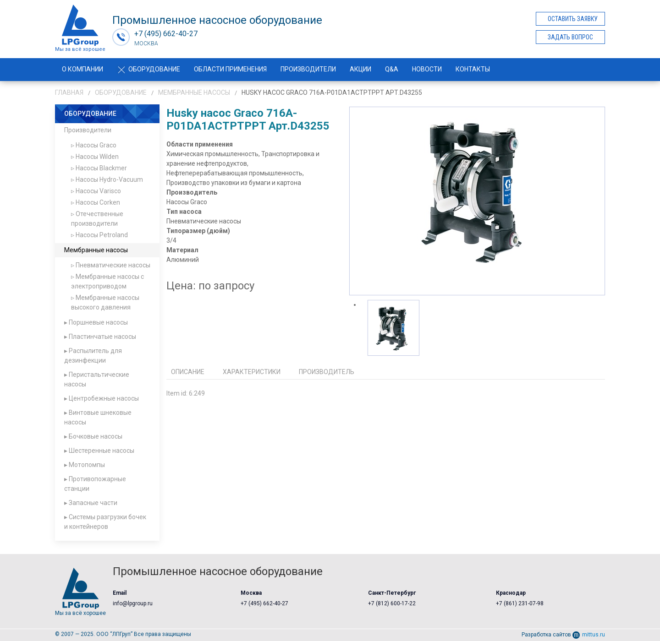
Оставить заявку (573, 18)
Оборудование (148, 69)
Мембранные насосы (194, 92)
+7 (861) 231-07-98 (520, 603)
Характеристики (251, 371)
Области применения (230, 69)
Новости (427, 69)
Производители (308, 69)
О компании (82, 69)
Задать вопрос (570, 37)
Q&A (391, 69)
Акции (360, 69)
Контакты (473, 69)
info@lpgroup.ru (133, 603)
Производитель (326, 371)
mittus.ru (588, 634)
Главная (69, 92)
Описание (187, 371)
